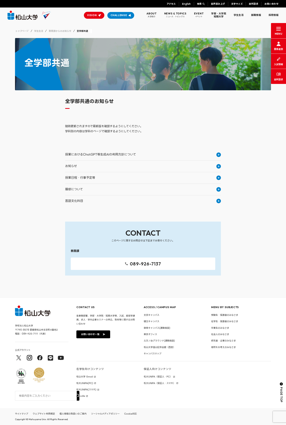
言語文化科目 (143, 201)
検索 (199, 4)
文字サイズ (237, 4)
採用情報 (273, 15)
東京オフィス (150, 334)
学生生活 (239, 15)
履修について (143, 189)
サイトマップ (21, 413)
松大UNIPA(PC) (84, 383)
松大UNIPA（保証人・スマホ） (159, 383)
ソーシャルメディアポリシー (105, 413)
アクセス (171, 4)
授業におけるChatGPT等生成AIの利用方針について (143, 154)
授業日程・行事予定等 (143, 177)
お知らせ (143, 166)
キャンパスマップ (152, 353)
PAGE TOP (281, 392)
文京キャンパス (151, 315)
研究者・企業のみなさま (223, 340)
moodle (80, 396)
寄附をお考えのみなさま (223, 347)
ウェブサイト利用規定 (44, 413)
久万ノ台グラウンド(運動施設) (159, 340)
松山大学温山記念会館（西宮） (159, 347)
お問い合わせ (271, 4)
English (186, 4)
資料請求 (253, 4)
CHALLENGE (119, 15)
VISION (92, 15)
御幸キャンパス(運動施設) (157, 328)
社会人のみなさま (220, 334)
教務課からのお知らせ (60, 31)
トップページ (22, 31)
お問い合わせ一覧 (93, 334)
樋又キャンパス (151, 321)
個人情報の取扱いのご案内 (73, 413)
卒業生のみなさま (220, 328)
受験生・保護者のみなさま (224, 315)
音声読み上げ (218, 4)
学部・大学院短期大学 (218, 15)
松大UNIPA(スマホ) (86, 389)
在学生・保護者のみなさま (224, 321)
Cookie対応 (130, 413)
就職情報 (256, 15)
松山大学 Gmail (84, 376)
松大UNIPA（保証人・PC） (158, 376)
